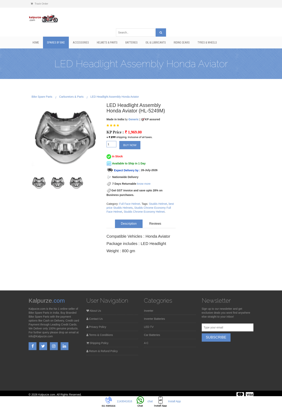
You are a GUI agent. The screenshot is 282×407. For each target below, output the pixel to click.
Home (36, 42)
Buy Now (129, 145)
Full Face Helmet (129, 203)
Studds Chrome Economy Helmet (144, 211)
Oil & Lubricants (156, 42)
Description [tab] (129, 223)
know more (143, 183)
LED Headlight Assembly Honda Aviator (115, 96)
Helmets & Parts (107, 42)
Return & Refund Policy (102, 351)
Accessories (81, 42)
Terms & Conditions (99, 335)
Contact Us (94, 318)
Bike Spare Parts (42, 96)
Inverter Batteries (154, 318)
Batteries (131, 42)
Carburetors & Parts (71, 96)
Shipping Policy (97, 343)
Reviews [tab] (155, 223)
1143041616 (117, 401)
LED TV (149, 326)
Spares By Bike (56, 42)
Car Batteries (152, 335)
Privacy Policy (96, 326)
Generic (133, 119)
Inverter (148, 310)
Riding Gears (182, 42)
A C (146, 343)
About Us (93, 310)
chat (143, 401)
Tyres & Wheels (207, 42)
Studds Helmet (158, 203)
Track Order (39, 3)
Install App (167, 401)
